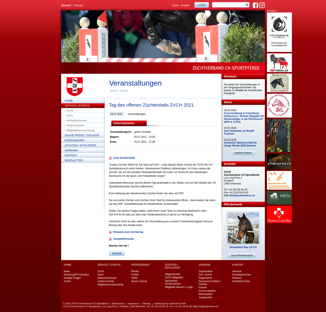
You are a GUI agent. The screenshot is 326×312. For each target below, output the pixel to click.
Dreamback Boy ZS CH (243, 247)
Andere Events (75, 125)
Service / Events (119, 90)
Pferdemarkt (75, 140)
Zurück (116, 253)
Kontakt (185, 5)
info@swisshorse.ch (208, 306)
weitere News (243, 152)
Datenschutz (118, 303)
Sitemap (146, 303)
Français (78, 5)
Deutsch (66, 5)
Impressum (133, 303)
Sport (69, 115)
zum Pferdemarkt (242, 255)
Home (175, 5)
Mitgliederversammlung (80, 130)
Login (201, 5)
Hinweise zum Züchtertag (128, 232)
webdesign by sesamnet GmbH (170, 303)
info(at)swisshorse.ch (242, 195)
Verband (71, 150)
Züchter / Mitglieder (80, 145)
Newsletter (74, 160)
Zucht (69, 110)
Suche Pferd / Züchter (82, 135)
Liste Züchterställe (124, 157)
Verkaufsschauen (76, 120)
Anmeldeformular (123, 238)
